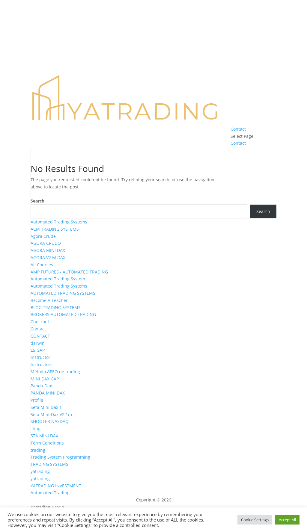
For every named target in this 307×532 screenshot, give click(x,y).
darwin (38, 343)
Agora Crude (43, 236)
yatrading (40, 471)
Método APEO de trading (55, 371)
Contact (238, 129)
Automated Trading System (58, 279)
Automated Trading (50, 492)
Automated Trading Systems (59, 222)
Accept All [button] (287, 519)
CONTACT (40, 336)
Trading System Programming (60, 457)
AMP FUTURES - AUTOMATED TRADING (69, 272)
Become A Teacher (49, 300)
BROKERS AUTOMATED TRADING (63, 314)
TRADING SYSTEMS (49, 464)
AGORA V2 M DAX (48, 257)
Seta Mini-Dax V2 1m (51, 414)
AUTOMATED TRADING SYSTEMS (63, 293)
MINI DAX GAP (45, 379)
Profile (37, 400)
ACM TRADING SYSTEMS (55, 229)
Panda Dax (41, 386)
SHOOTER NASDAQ (50, 421)
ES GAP (38, 350)
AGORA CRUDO (46, 243)
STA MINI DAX (44, 436)
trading (38, 450)
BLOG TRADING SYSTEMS (56, 307)
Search (37, 201)
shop (35, 428)
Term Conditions (47, 443)
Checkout (40, 321)
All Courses (42, 264)
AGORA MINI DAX (48, 250)
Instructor (40, 357)
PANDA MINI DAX (48, 393)
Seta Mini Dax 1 (46, 407)
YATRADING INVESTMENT (56, 486)
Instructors (41, 364)
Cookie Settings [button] (255, 519)
